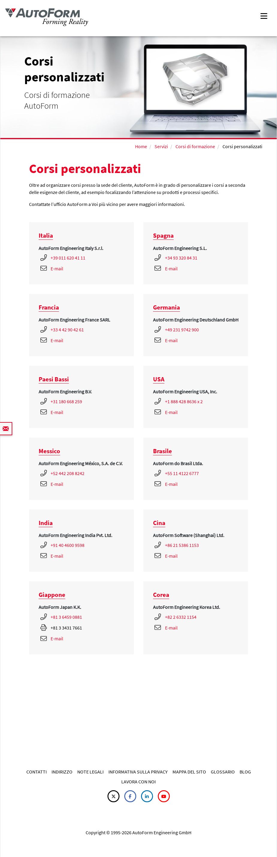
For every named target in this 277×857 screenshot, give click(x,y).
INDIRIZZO (62, 772)
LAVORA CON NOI (138, 782)
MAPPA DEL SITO (189, 772)
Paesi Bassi (54, 379)
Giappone (52, 595)
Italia (46, 235)
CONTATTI (36, 772)
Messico (49, 451)
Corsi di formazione (195, 146)
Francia (49, 307)
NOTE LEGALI (90, 772)
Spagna (163, 235)
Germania (166, 307)
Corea (161, 595)
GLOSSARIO (223, 772)
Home (141, 146)
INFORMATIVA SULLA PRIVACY (138, 772)
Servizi (161, 146)
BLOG (245, 772)
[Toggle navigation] (263, 15)
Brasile (162, 451)
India (46, 523)
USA (158, 379)
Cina (159, 523)
